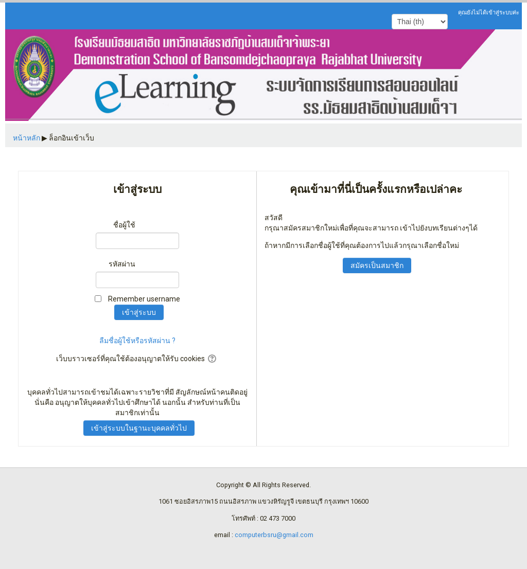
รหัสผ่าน (122, 264)
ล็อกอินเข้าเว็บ (71, 138)
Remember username (144, 299)
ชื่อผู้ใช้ (124, 225)
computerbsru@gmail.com (274, 535)
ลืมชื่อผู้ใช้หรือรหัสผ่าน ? (137, 340)
